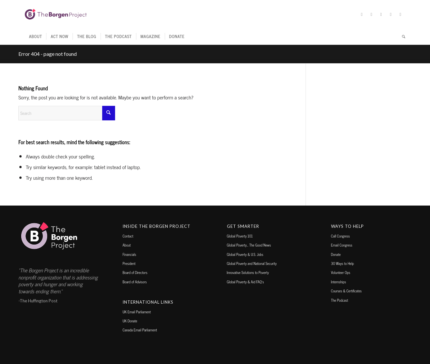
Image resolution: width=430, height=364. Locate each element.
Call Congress (340, 236)
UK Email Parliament (136, 312)
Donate (336, 254)
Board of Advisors (134, 282)
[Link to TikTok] (391, 14)
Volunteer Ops (340, 272)
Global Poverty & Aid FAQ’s (245, 282)
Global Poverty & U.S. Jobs (245, 254)
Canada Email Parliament (139, 330)
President (128, 263)
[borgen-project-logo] (56, 14)
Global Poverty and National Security (252, 263)
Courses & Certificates (346, 291)
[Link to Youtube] (400, 14)
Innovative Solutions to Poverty (248, 272)
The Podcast (339, 300)
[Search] (401, 36)
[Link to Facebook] (371, 14)
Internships (338, 282)
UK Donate (129, 321)
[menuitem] (35, 36)
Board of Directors (134, 272)
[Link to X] (361, 14)
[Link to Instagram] (381, 14)
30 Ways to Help (342, 263)
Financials (129, 254)
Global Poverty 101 (240, 236)
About (126, 245)
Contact (127, 236)
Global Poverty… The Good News (249, 245)
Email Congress (341, 245)
